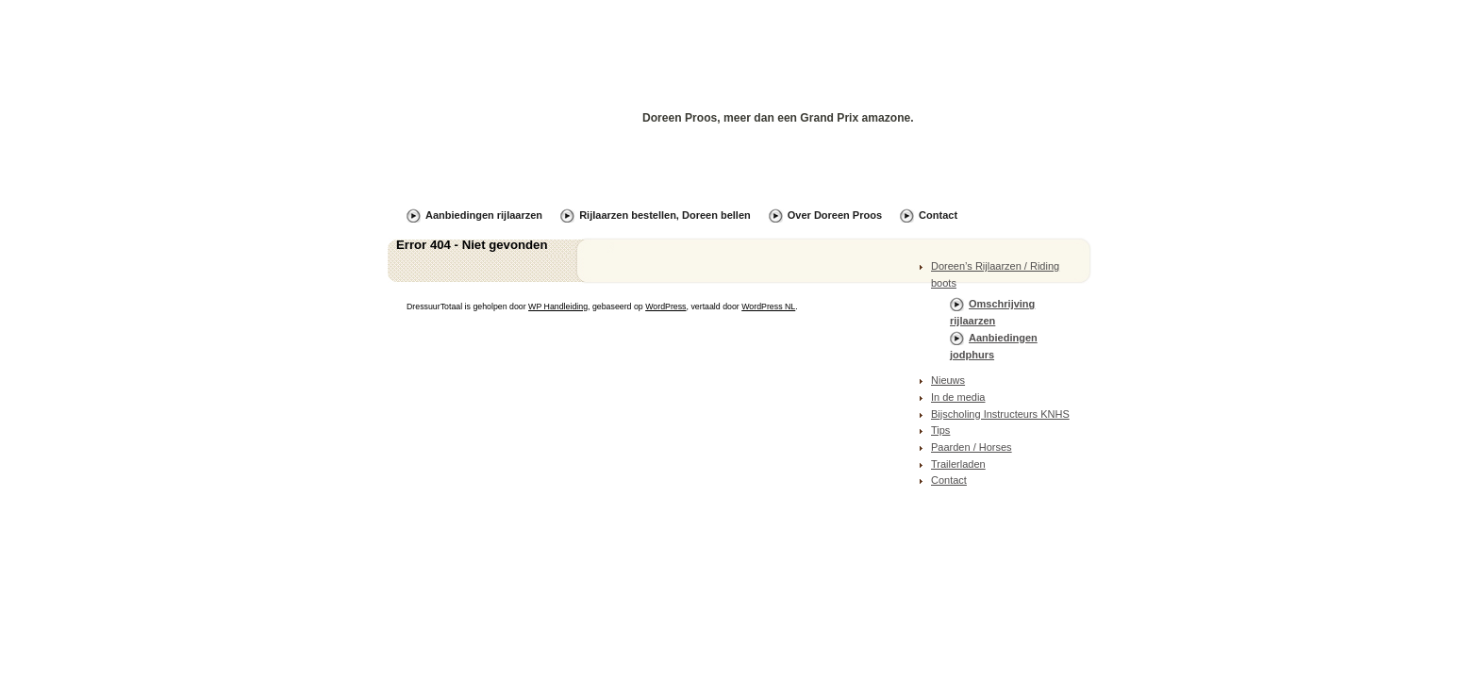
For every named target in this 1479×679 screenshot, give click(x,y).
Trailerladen (958, 464)
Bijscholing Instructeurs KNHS (1000, 414)
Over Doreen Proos (835, 215)
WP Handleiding (558, 306)
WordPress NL (768, 306)
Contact (938, 215)
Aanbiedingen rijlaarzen (483, 215)
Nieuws (948, 380)
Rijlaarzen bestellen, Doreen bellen (665, 215)
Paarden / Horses (971, 447)
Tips (940, 430)
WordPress (665, 306)
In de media (958, 397)
